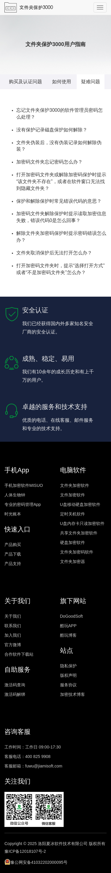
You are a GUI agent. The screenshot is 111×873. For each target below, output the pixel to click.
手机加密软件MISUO (23, 485)
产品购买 (12, 544)
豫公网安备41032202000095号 (35, 862)
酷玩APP (68, 625)
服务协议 (68, 684)
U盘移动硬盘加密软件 (80, 504)
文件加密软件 (72, 495)
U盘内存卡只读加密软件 (82, 523)
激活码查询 (14, 684)
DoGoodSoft (71, 616)
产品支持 (12, 563)
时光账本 (12, 514)
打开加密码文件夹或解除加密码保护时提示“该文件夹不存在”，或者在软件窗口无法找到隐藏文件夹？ (61, 181)
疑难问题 (90, 81)
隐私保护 (68, 665)
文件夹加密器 (72, 561)
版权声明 (68, 675)
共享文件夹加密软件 (78, 533)
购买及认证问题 (25, 81)
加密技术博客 (72, 694)
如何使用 (61, 81)
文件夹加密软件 (74, 485)
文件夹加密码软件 (76, 552)
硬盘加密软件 (72, 542)
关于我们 (12, 616)
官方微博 (12, 644)
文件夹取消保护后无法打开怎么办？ (54, 252)
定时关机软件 (72, 514)
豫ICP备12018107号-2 (25, 851)
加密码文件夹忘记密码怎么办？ (49, 161)
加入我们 (12, 635)
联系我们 (12, 625)
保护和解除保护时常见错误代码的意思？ (59, 201)
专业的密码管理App (22, 504)
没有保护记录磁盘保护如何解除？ (51, 129)
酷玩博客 (68, 635)
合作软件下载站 (18, 654)
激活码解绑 (14, 694)
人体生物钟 (14, 495)
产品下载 (12, 554)
